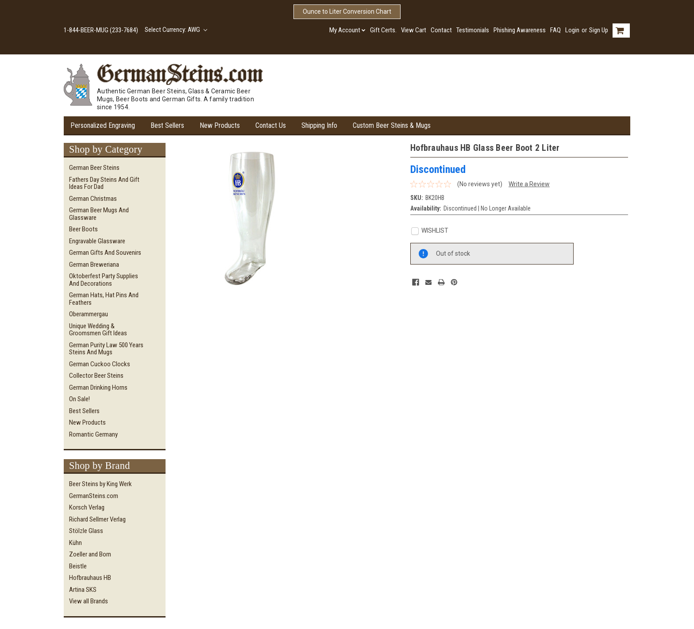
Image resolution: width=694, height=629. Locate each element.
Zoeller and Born (90, 554)
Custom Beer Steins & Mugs (392, 125)
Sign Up (598, 30)
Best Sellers (167, 125)
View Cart (413, 30)
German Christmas (93, 199)
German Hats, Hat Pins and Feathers (104, 299)
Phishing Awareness (520, 30)
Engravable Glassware (97, 241)
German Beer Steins (94, 168)
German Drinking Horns (98, 387)
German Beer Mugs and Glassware (99, 214)
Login (572, 30)
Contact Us (270, 125)
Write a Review (529, 184)
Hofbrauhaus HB (90, 578)
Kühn (75, 543)
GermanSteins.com (93, 496)
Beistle (78, 566)
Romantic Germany (93, 434)
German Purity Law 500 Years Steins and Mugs (106, 349)
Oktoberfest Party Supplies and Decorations (103, 280)
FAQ (555, 30)
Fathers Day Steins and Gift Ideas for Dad (104, 183)
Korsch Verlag (86, 507)
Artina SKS (82, 590)
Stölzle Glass (86, 531)
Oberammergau (88, 314)
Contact (441, 30)
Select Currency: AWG (176, 30)
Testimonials (472, 30)
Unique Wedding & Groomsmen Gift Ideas (98, 330)
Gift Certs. (383, 30)
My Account (347, 30)
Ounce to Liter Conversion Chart (347, 11)
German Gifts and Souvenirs (105, 253)
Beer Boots (83, 229)
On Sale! (79, 399)
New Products (220, 125)
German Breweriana (94, 264)
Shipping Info (319, 125)
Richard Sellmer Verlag (97, 519)
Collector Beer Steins (96, 376)
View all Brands (88, 601)
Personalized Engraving (102, 125)
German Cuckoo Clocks (99, 364)
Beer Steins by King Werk (100, 484)
